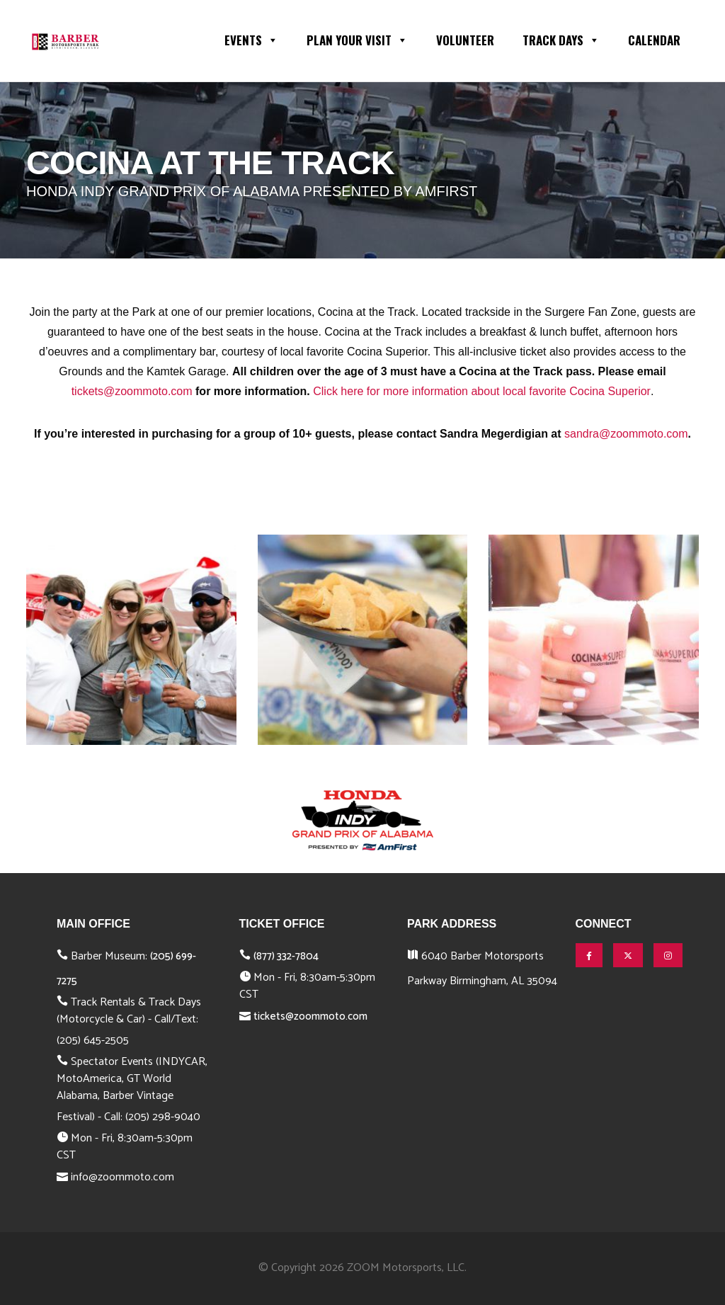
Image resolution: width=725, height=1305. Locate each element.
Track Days (561, 39)
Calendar (654, 40)
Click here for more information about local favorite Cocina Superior (482, 391)
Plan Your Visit (357, 39)
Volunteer (465, 40)
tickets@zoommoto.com (132, 391)
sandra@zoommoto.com (626, 434)
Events (251, 39)
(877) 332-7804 (286, 956)
